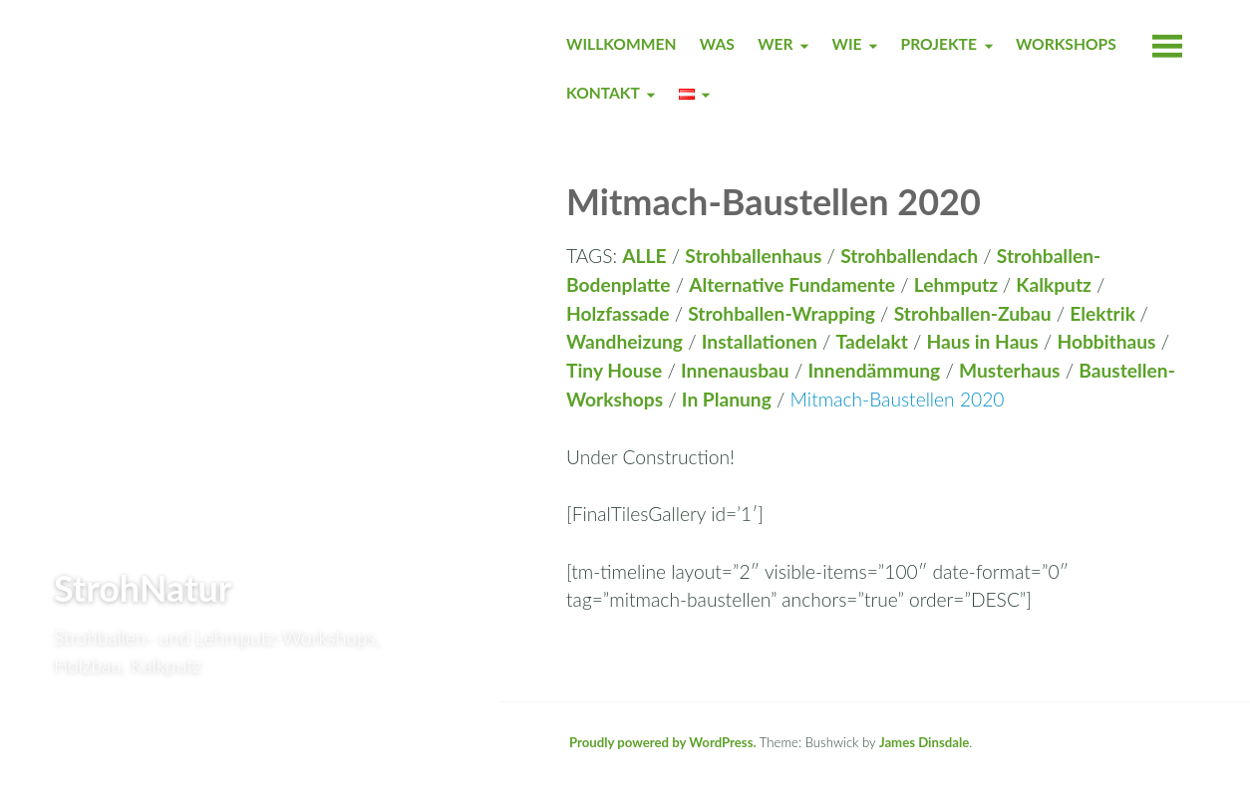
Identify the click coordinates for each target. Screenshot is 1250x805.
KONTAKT (603, 93)
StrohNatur (142, 588)
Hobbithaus (1106, 341)
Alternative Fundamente (792, 284)
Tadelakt (872, 341)
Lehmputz (958, 284)
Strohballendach (909, 255)
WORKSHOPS (1066, 44)
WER (775, 44)
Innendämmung (873, 370)
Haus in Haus (983, 341)
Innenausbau (735, 370)
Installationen (759, 341)
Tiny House (614, 370)
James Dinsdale (924, 742)
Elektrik (1104, 313)
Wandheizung (624, 341)
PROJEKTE (939, 44)
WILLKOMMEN (621, 44)
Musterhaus (1009, 370)
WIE (847, 44)
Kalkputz (1054, 284)
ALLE (644, 255)
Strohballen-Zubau (973, 313)
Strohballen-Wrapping (781, 313)
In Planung (727, 399)
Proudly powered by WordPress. (663, 742)
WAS (717, 44)
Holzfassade (617, 313)
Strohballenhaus (753, 255)
